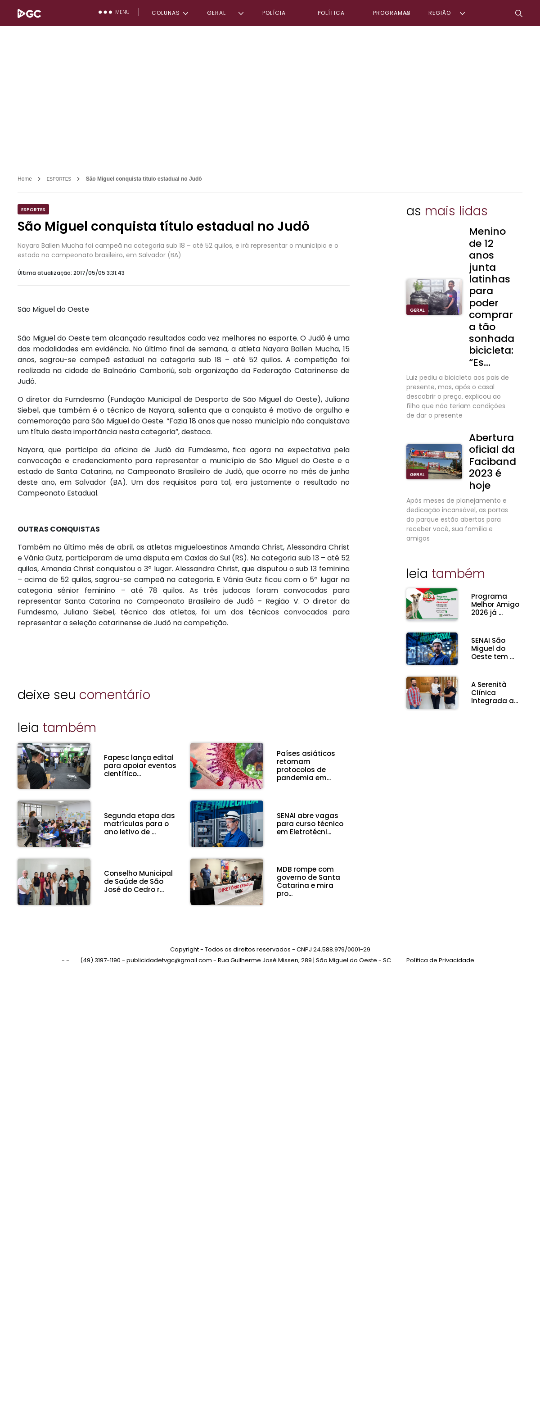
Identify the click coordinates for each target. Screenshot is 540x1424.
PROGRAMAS (392, 13)
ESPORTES (59, 179)
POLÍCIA (274, 13)
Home (25, 179)
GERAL (216, 13)
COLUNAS (166, 13)
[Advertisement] (270, 94)
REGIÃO (439, 13)
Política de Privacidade (440, 959)
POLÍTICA (331, 13)
